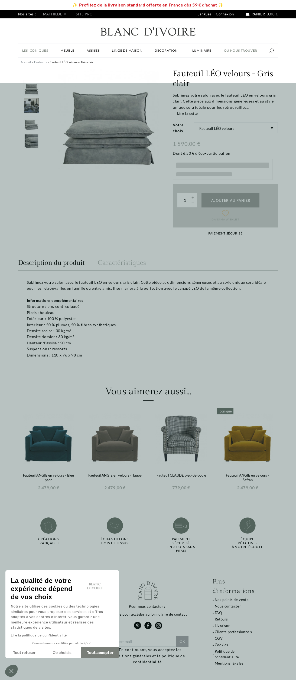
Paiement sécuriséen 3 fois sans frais (181, 545)
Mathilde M (55, 14)
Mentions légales (229, 663)
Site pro (84, 14)
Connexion (225, 14)
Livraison (222, 625)
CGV (219, 638)
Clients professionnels (233, 632)
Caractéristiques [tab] (122, 263)
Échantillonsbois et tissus (115, 541)
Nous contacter (228, 606)
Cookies (221, 645)
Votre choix (178, 128)
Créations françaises (48, 541)
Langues (204, 14)
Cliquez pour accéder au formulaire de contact (148, 614)
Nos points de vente (232, 600)
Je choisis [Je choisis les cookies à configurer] (62, 653)
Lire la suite (187, 113)
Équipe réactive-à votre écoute (247, 543)
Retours (221, 619)
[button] (11, 670)
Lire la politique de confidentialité (39, 635)
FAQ (218, 612)
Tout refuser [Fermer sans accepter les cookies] (24, 653)
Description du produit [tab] (51, 263)
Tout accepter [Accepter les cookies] (100, 653)
